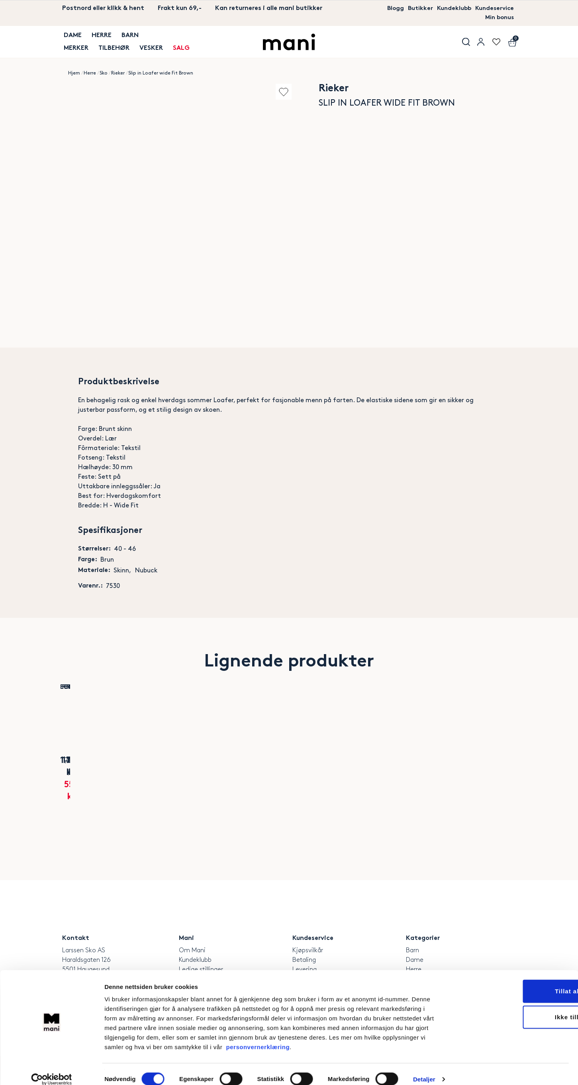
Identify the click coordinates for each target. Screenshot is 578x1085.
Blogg (390, 9)
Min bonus (498, 18)
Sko (104, 74)
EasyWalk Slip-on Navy (397, 790)
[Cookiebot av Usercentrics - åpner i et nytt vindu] (51, 1069)
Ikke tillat (511, 1007)
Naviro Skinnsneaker (171, 790)
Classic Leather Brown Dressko (322, 794)
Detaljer (424, 1069)
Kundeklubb (451, 9)
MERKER (74, 47)
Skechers (473, 778)
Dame (71, 38)
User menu (480, 43)
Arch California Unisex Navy (246, 794)
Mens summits (473, 790)
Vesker (148, 47)
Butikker (416, 9)
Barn (126, 38)
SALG (177, 47)
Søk (464, 43)
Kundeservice (493, 9)
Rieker (118, 74)
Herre (99, 38)
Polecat (246, 778)
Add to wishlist (279, 92)
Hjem (74, 74)
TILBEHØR (111, 47)
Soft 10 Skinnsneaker (95, 790)
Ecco (96, 778)
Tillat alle (512, 981)
